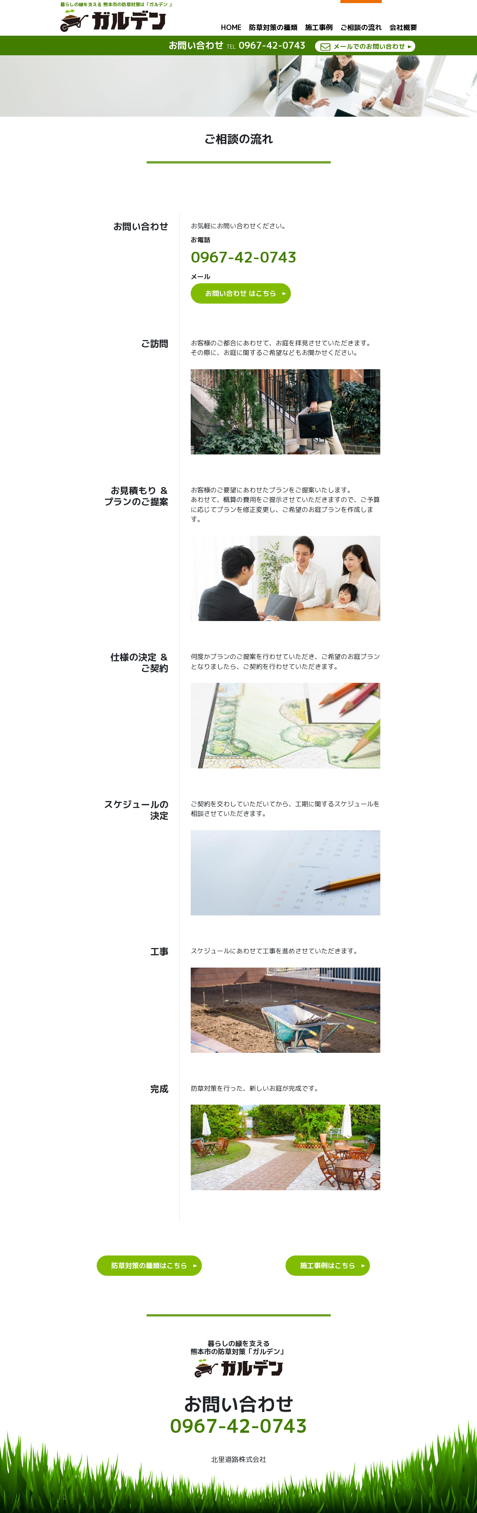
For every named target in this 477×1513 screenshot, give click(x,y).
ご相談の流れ (361, 27)
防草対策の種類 (273, 27)
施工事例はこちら (327, 1265)
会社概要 (403, 27)
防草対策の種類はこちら (149, 1265)
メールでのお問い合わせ (367, 46)
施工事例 (319, 27)
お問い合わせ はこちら (240, 293)
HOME (231, 27)
